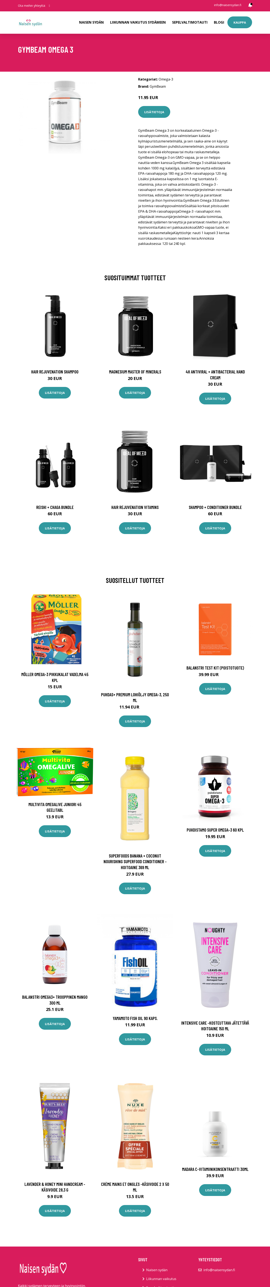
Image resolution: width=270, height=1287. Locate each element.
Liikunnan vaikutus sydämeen (138, 22)
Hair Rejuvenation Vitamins (135, 507)
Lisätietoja (154, 112)
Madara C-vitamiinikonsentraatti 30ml (215, 1169)
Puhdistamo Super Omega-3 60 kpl (215, 829)
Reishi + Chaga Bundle (55, 507)
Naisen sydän (91, 22)
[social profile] (49, 6)
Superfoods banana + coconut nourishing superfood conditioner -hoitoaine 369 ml (135, 861)
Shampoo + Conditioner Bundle (215, 507)
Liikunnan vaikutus (161, 1278)
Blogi (219, 22)
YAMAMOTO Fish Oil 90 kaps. (135, 1018)
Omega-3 (166, 79)
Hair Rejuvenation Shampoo (54, 371)
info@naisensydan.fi (227, 5)
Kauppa (240, 22)
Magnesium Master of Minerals (135, 371)
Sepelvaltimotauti (190, 22)
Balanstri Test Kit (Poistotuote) (215, 667)
